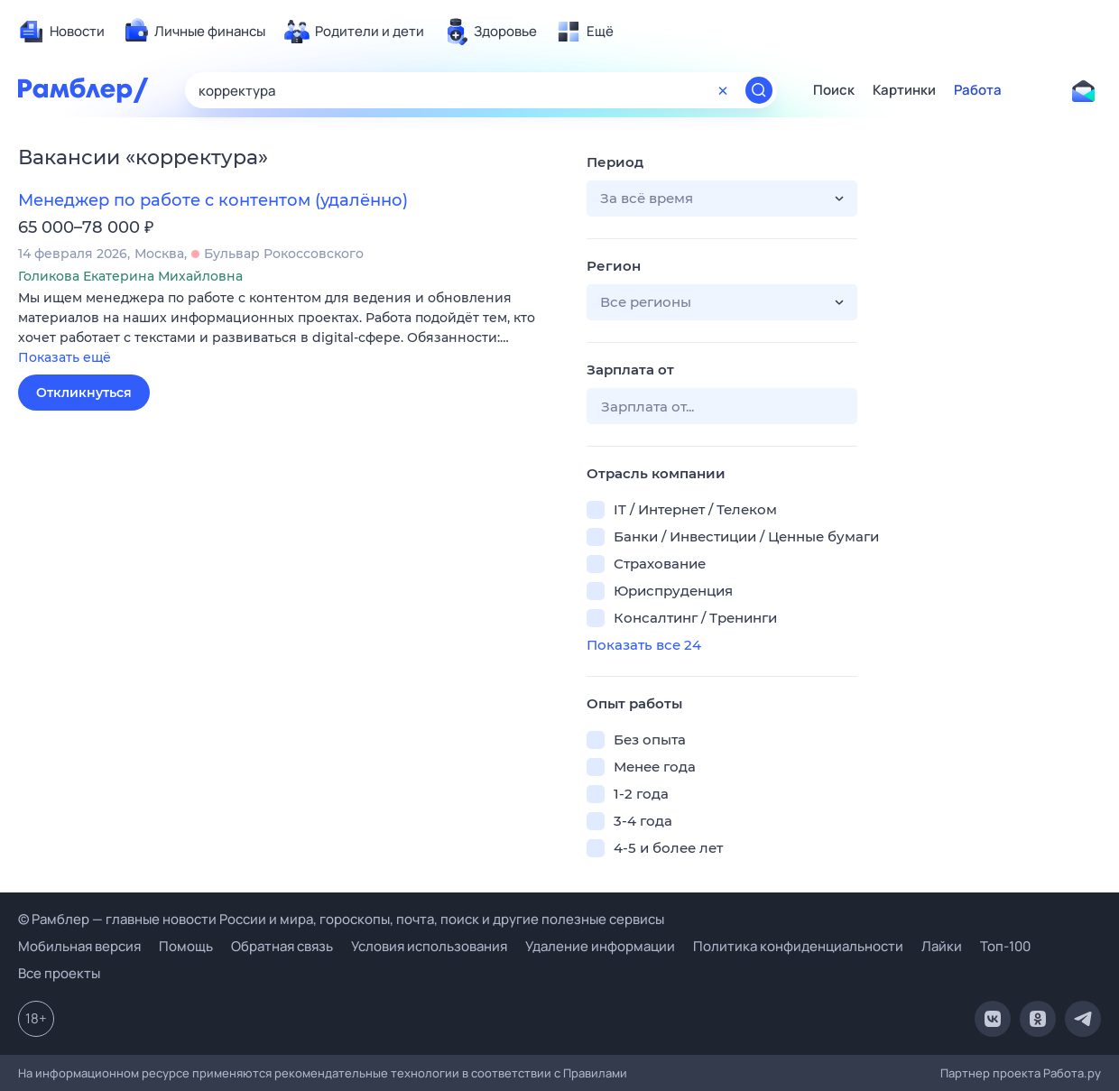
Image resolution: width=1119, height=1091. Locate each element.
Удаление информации (600, 946)
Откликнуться (84, 392)
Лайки (941, 946)
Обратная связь (282, 946)
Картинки (904, 90)
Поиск (834, 90)
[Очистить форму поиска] (723, 90)
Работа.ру (1072, 1073)
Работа (978, 90)
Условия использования (429, 946)
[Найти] (759, 90)
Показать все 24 (644, 644)
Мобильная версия (79, 946)
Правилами (595, 1073)
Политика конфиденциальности (798, 946)
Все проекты (59, 973)
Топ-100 (1005, 946)
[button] (289, 329)
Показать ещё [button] (64, 357)
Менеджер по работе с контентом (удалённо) (213, 200)
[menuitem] (61, 31)
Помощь (186, 946)
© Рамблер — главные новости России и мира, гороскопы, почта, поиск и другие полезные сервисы (341, 919)
